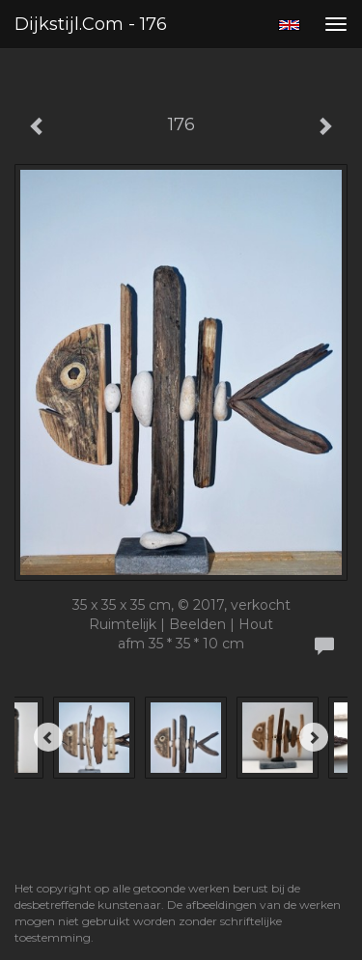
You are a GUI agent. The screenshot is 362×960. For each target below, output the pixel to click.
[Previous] (48, 737)
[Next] (313, 737)
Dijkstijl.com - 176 (90, 24)
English (289, 25)
